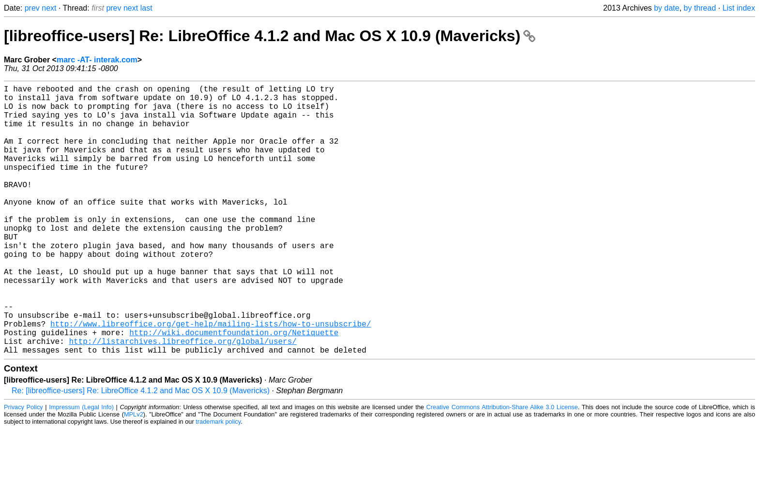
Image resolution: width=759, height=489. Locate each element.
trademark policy (218, 481)
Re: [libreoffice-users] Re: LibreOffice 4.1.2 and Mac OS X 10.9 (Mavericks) (141, 450)
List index (738, 8)
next (49, 8)
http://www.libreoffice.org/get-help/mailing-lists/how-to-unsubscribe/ (210, 377)
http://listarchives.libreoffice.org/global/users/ (182, 399)
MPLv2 (133, 474)
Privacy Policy (23, 467)
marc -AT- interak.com (97, 60)
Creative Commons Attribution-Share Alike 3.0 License (502, 467)
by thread (699, 8)
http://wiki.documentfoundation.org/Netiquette (233, 388)
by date (666, 8)
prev (32, 8)
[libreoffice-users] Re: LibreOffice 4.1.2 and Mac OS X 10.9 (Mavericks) (269, 35)
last (146, 8)
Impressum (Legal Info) (81, 467)
